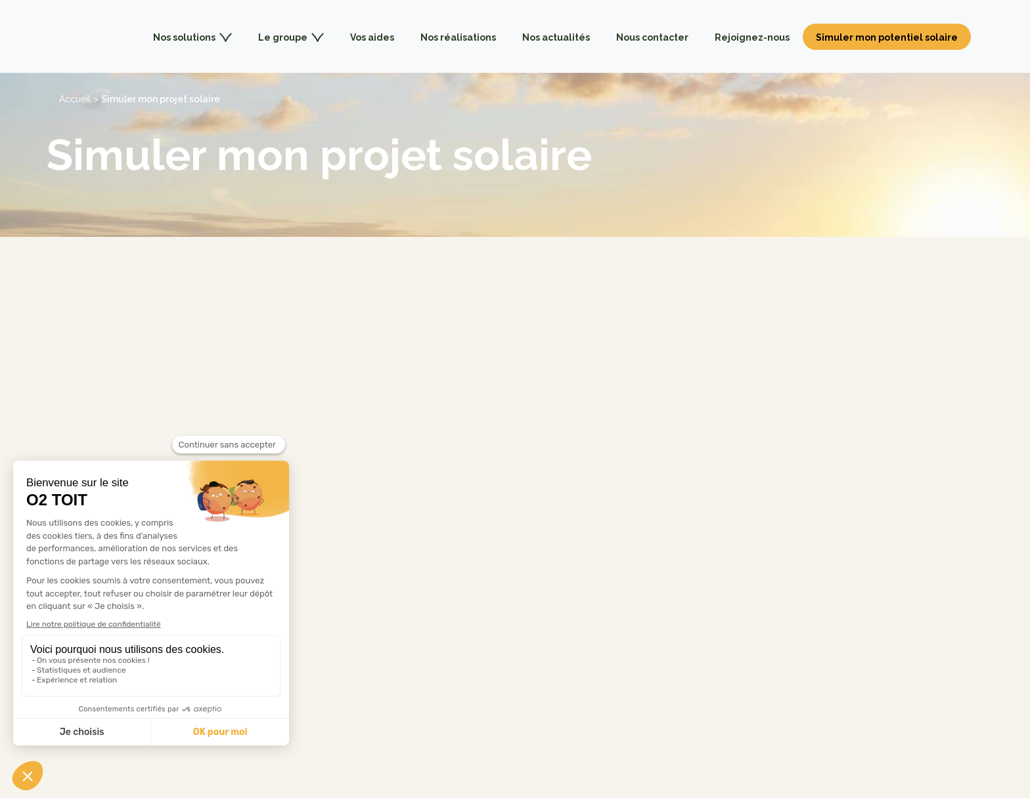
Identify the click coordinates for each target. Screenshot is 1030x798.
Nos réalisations (458, 37)
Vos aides (372, 37)
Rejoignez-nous (752, 37)
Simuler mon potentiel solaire (887, 37)
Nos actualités (556, 37)
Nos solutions (192, 37)
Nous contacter (652, 37)
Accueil (75, 99)
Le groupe (291, 37)
